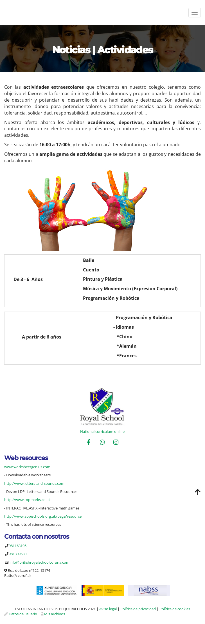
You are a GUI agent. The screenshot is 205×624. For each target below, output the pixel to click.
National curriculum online (102, 431)
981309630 (17, 553)
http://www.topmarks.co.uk (27, 499)
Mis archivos (54, 613)
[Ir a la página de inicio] (3, 12)
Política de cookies (174, 608)
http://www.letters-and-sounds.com (34, 483)
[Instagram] (116, 442)
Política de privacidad (138, 608)
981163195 (17, 545)
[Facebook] (89, 442)
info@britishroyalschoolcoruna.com (39, 562)
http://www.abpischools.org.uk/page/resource (43, 516)
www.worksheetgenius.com (27, 466)
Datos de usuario (23, 613)
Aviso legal (108, 608)
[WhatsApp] (102, 442)
